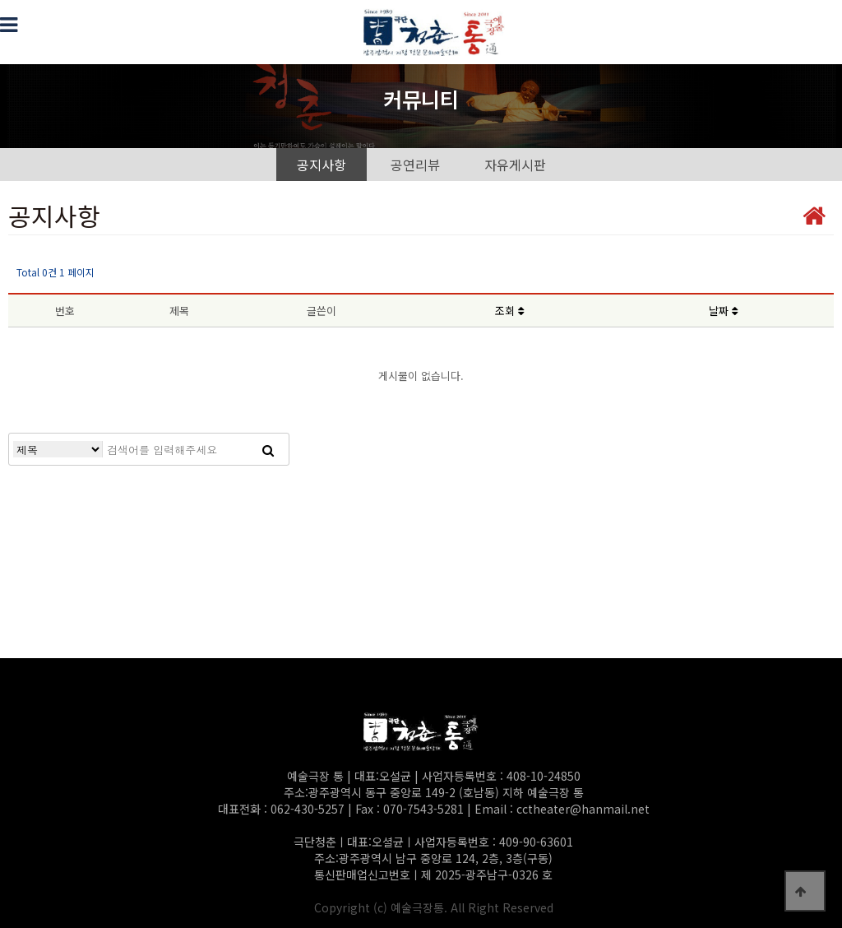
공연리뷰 (415, 164)
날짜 (723, 310)
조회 (509, 310)
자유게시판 (515, 164)
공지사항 (321, 164)
